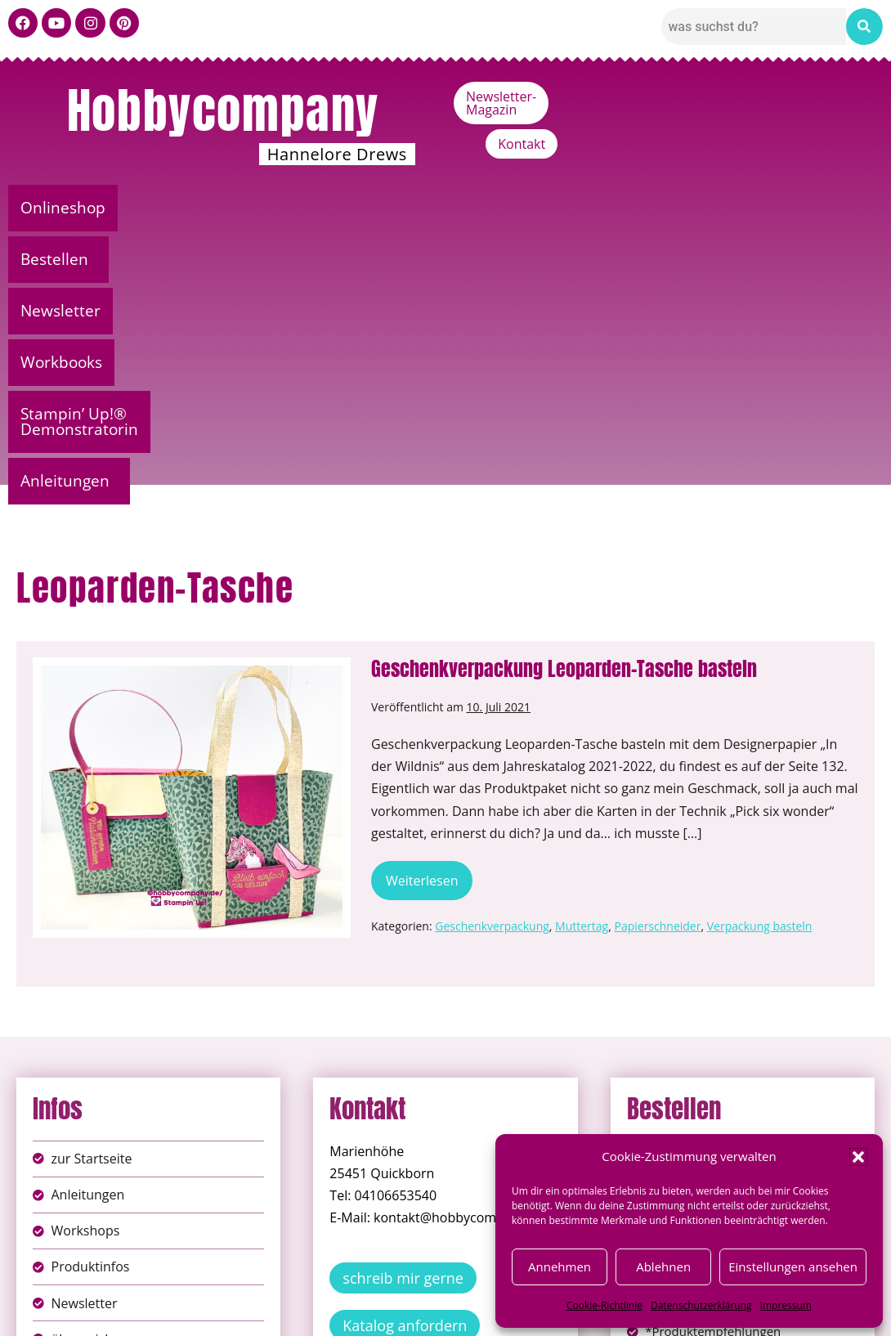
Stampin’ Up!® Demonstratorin (579, 207)
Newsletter (283, 207)
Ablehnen (663, 1266)
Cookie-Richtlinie (604, 1305)
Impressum (786, 1305)
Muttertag (581, 653)
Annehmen (559, 1266)
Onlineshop (63, 207)
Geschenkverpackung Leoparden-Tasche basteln (564, 395)
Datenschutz (463, 1311)
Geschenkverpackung (492, 653)
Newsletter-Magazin (704, 96)
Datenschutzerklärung (701, 1305)
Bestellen (170, 207)
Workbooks (394, 207)
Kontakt (822, 96)
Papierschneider (657, 653)
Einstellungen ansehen (792, 1266)
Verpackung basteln (760, 653)
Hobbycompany (223, 110)
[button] (858, 1157)
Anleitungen (768, 207)
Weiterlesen (429, 602)
